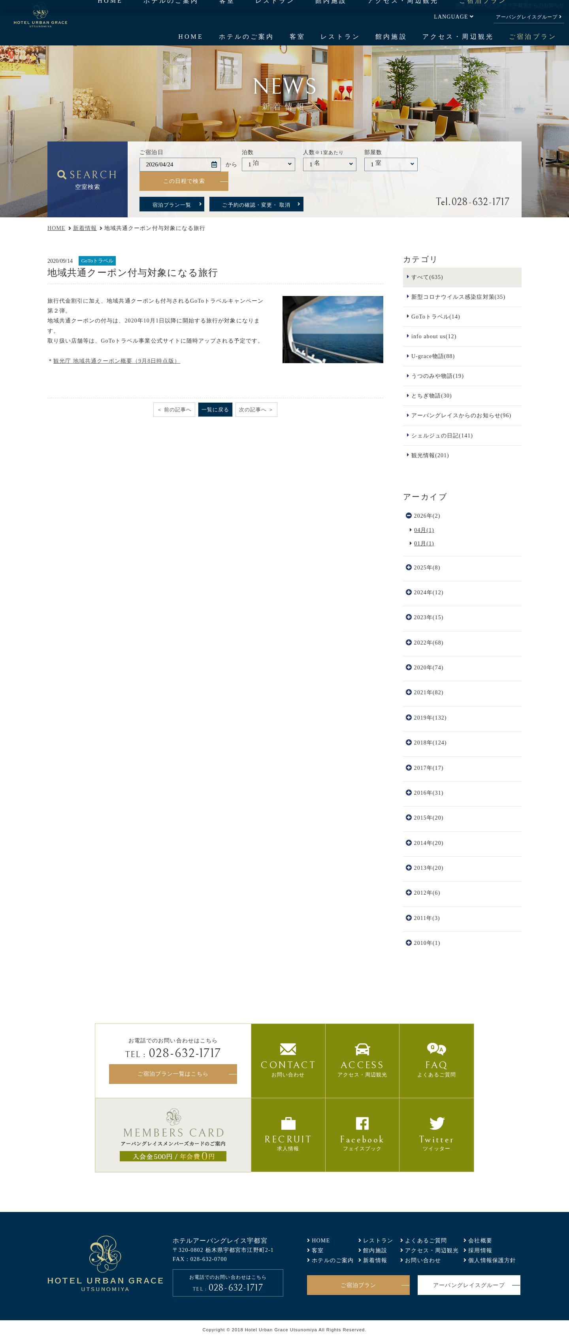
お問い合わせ (423, 1260)
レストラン (340, 36)
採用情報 (480, 1250)
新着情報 (85, 228)
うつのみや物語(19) (437, 376)
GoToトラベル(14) (435, 316)
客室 (297, 36)
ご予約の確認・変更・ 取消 (256, 205)
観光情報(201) (430, 455)
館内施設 (391, 36)
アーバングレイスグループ (527, 17)
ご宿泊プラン (532, 36)
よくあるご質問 (426, 1240)
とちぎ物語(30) (431, 395)
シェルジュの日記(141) (442, 435)
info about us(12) (433, 336)
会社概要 (480, 1240)
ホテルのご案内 (246, 36)
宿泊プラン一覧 (172, 205)
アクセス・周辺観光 (458, 36)
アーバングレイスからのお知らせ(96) (461, 415)
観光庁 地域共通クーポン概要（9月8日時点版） (116, 361)
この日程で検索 (184, 181)
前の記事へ (178, 410)
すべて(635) (427, 277)
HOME (190, 36)
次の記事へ (253, 410)
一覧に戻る (215, 410)
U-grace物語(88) (433, 356)
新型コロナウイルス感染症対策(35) (458, 297)
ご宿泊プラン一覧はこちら (173, 1073)
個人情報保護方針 (492, 1260)
